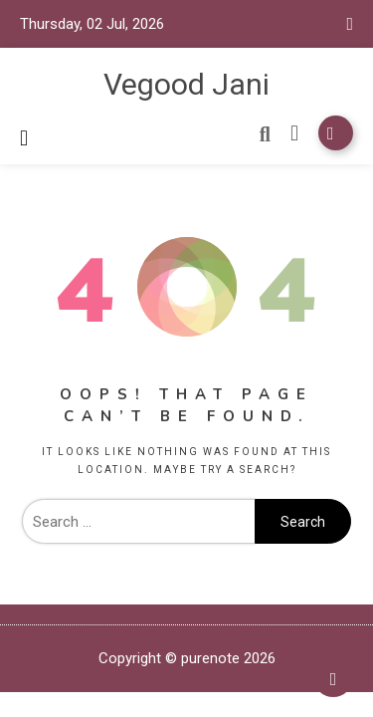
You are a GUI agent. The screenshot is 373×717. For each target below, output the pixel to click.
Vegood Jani (186, 84)
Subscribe (335, 133)
